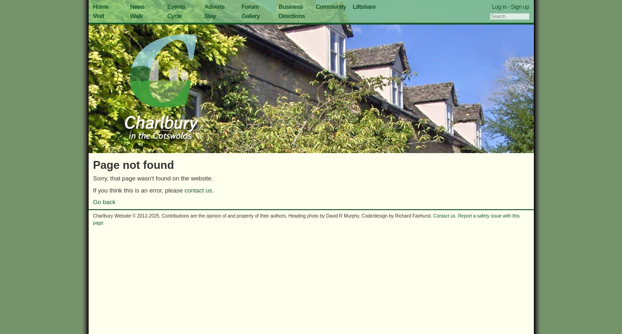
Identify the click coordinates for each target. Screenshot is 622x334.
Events (176, 6)
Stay (210, 16)
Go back (104, 202)
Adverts (215, 6)
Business (291, 6)
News (137, 6)
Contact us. (445, 215)
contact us (198, 190)
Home (101, 6)
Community (331, 6)
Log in (499, 6)
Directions (292, 16)
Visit (98, 16)
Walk (136, 16)
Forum (250, 6)
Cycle (174, 16)
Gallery (251, 16)
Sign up (520, 6)
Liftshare (364, 6)
